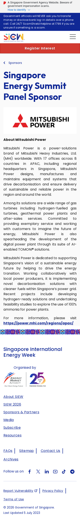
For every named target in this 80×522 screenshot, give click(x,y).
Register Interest (40, 48)
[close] (72, 37)
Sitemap (26, 450)
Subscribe (12, 427)
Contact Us (50, 450)
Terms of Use (13, 499)
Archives (11, 459)
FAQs (7, 450)
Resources (12, 435)
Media (8, 419)
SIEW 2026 (12, 404)
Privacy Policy (52, 491)
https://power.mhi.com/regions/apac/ (38, 323)
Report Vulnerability (18, 491)
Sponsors (15, 63)
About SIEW (13, 396)
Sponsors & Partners (21, 412)
